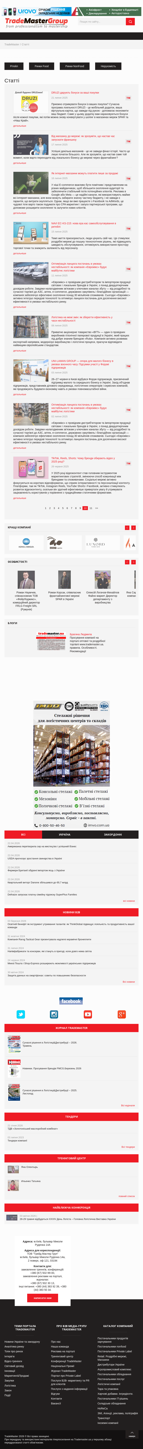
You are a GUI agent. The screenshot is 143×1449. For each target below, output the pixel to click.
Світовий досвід (14, 1366)
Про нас (56, 1341)
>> (96, 508)
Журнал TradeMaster (63, 1370)
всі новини (129, 900)
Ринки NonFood (74, 66)
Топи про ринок (13, 1351)
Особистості (17, 561)
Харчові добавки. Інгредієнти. (115, 1393)
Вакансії (56, 1403)
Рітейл (14, 66)
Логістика (10, 1385)
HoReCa (103, 1408)
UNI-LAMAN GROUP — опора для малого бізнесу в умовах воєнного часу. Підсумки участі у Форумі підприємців (82, 364)
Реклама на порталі (63, 1351)
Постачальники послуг (111, 1379)
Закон (8, 1390)
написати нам (43, 1298)
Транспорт (104, 1418)
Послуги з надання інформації (69, 1388)
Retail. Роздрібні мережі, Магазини (112, 1358)
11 (91, 508)
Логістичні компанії (109, 1384)
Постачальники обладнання (114, 1374)
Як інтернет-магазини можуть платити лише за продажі (84, 173)
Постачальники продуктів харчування (113, 1340)
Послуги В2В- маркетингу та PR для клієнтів (70, 1382)
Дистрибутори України (111, 1364)
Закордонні (113, 834)
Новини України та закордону (22, 1341)
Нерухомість (108, 66)
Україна (64, 834)
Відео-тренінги (13, 1361)
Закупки (9, 1380)
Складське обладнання (112, 1403)
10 (85, 508)
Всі (23, 834)
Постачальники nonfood (112, 1346)
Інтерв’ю (9, 1356)
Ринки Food (42, 66)
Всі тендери (128, 1147)
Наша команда (60, 1346)
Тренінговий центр (62, 1356)
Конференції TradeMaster (66, 1361)
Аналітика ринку (14, 1346)
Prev (127, 528)
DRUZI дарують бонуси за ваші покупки (75, 92)
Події (7, 1395)
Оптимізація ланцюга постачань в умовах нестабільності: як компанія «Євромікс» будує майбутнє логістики (79, 267)
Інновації (9, 1370)
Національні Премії (62, 1366)
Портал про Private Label (66, 1375)
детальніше (19, 125)
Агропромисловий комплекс (114, 1369)
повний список (127, 1196)
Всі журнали (128, 1105)
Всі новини (129, 981)
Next (133, 528)
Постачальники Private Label (115, 1351)
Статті (25, 44)
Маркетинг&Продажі (16, 1375)
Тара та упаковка (108, 1388)
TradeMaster (11, 44)
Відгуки (55, 1393)
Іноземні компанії (108, 1422)
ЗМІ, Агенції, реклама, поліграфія (118, 1413)
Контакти (56, 1398)
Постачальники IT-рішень (113, 1398)
